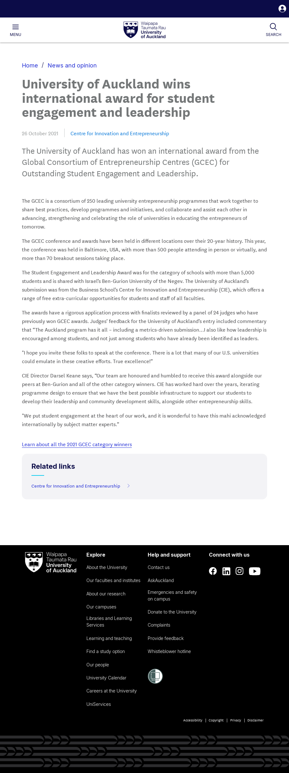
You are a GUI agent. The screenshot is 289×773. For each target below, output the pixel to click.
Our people (97, 664)
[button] (282, 9)
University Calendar (106, 677)
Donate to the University (172, 612)
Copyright (216, 720)
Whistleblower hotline (169, 651)
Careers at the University (111, 690)
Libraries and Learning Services (109, 621)
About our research (105, 593)
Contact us (159, 567)
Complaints (159, 625)
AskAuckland (161, 580)
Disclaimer (255, 720)
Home (30, 65)
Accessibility (192, 720)
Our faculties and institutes (113, 580)
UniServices (98, 704)
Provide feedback (166, 638)
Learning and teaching (109, 638)
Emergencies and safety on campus (172, 595)
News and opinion (72, 65)
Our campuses (101, 606)
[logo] (144, 30)
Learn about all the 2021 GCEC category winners (77, 444)
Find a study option (105, 651)
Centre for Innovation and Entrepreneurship (120, 133)
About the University (106, 567)
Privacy (235, 720)
